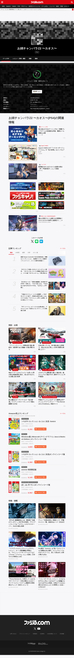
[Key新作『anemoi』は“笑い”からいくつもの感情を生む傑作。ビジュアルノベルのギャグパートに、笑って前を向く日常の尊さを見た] (51, 542)
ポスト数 (35, 252)
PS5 (19, 6)
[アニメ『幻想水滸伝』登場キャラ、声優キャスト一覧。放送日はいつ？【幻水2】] (51, 514)
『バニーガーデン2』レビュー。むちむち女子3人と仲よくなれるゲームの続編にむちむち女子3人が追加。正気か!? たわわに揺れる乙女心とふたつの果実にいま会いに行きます (51, 586)
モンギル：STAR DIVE (48, 369)
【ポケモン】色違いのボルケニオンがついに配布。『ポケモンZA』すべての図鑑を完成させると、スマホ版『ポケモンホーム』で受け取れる (34, 271)
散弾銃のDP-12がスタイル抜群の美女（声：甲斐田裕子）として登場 (50, 168)
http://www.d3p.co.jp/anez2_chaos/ (40, 108)
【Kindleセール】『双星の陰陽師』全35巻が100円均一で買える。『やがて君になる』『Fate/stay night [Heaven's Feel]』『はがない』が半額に (34, 284)
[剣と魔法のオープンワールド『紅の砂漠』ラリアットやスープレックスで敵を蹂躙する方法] (22, 389)
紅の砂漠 (15, 397)
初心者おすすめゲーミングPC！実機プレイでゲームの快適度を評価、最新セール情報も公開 (51, 131)
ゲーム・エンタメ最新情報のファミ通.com (11, 9)
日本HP (40, 153)
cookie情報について (52, 637)
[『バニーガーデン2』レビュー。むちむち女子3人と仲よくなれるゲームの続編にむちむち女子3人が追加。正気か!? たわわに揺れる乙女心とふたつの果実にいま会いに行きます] (51, 572)
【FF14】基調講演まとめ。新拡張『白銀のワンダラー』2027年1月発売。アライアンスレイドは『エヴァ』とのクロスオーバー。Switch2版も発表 (22, 526)
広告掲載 (62, 637)
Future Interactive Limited (44, 222)
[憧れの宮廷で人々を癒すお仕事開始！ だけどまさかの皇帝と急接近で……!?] (23, 223)
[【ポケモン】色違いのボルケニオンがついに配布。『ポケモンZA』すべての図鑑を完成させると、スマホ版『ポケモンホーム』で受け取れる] (56, 273)
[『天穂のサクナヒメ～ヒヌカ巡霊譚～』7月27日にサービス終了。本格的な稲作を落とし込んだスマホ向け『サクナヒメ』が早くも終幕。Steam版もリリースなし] (56, 298)
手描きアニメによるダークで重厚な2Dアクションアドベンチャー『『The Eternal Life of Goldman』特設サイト (51, 402)
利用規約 (35, 637)
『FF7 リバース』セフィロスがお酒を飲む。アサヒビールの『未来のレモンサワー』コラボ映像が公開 (34, 308)
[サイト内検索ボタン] (72, 2)
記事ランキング (15, 248)
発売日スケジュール (35, 6)
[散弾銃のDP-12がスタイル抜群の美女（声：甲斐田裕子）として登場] (23, 171)
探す (39, 91)
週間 (23, 252)
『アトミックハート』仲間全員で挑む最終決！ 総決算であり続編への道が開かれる (22, 347)
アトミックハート (17, 342)
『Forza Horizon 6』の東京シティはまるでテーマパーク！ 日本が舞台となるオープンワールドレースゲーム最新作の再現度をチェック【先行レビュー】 (22, 585)
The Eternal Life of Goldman (49, 397)
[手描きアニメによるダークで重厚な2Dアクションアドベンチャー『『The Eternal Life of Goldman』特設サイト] (51, 389)
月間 (29, 252)
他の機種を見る (36, 102)
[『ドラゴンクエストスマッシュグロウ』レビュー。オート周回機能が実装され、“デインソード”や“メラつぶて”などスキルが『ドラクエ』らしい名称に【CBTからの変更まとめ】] (22, 542)
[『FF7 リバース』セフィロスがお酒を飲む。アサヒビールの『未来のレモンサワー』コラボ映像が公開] (56, 310)
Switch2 (8, 6)
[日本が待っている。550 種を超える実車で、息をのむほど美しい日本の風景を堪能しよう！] (51, 335)
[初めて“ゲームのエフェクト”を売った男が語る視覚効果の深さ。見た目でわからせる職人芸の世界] (22, 362)
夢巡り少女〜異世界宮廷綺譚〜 (48, 216)
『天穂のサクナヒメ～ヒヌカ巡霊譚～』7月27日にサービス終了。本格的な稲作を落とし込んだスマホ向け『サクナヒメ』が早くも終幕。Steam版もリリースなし (34, 297)
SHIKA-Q (15, 369)
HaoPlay (40, 170)
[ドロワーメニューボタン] (2, 2)
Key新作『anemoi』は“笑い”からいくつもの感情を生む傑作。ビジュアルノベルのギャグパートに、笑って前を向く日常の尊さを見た (51, 554)
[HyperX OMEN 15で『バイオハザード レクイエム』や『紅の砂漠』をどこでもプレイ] (23, 153)
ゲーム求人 (46, 6)
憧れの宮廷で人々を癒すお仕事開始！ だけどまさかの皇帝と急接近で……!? (51, 219)
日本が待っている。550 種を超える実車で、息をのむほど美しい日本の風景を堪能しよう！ (51, 347)
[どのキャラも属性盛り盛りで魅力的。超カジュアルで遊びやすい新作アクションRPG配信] (51, 362)
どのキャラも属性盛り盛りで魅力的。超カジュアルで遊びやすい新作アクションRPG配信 (51, 374)
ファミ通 (40, 135)
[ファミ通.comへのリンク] (37, 2)
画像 (30, 58)
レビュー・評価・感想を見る (36, 81)
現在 (11, 252)
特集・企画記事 (66, 6)
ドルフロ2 (43, 164)
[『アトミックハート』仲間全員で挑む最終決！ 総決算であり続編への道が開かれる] (22, 335)
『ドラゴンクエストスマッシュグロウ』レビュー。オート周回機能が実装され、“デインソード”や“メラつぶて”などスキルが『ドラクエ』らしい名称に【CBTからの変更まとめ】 (22, 556)
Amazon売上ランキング (18, 413)
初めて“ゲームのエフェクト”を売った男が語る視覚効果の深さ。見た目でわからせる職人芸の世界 (21, 374)
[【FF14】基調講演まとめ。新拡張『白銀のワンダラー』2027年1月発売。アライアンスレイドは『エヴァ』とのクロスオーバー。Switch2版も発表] (22, 514)
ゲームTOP (6, 58)
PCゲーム (25, 6)
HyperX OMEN (44, 145)
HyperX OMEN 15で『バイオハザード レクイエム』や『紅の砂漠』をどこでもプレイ (51, 150)
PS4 (37, 52)
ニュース (53, 6)
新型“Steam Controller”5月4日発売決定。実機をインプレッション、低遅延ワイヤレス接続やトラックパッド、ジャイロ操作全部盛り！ (34, 258)
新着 (3, 6)
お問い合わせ (13, 637)
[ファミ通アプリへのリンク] (31, 646)
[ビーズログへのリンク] (43, 646)
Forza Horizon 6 (46, 342)
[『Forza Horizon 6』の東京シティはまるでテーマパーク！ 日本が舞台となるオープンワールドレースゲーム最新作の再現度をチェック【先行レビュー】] (22, 572)
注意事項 (42, 637)
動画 (59, 6)
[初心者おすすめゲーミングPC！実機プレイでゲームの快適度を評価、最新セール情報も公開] (23, 134)
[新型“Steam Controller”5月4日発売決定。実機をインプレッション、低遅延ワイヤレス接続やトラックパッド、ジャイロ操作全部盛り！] (56, 261)
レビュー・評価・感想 (19, 58)
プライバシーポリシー (24, 637)
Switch (14, 6)
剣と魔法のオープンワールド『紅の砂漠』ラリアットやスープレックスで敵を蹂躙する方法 (21, 402)
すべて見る (62, 248)
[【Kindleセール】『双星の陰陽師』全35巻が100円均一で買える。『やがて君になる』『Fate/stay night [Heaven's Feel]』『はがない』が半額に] (56, 286)
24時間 (17, 252)
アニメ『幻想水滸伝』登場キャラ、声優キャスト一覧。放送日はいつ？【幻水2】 (51, 524)
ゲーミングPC (44, 127)
